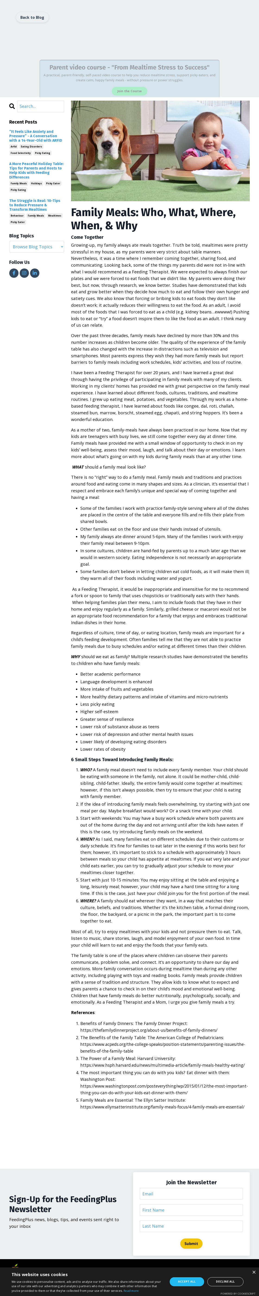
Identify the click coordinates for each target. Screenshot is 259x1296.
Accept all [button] (187, 1281)
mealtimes (54, 215)
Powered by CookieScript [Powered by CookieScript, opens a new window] (238, 1293)
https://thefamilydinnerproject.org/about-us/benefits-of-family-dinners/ (152, 1030)
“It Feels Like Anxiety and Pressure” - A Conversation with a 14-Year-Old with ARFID (35, 136)
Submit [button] (191, 1257)
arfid (14, 146)
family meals (19, 183)
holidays (36, 183)
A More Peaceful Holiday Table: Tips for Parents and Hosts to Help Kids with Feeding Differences (36, 171)
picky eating (42, 153)
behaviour (17, 215)
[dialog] (129, 1281)
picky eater (53, 183)
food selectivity (21, 153)
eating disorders (31, 146)
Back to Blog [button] (32, 17)
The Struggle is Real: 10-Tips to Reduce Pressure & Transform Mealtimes (34, 205)
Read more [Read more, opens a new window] (131, 1291)
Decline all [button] (225, 1281)
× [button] (254, 1272)
